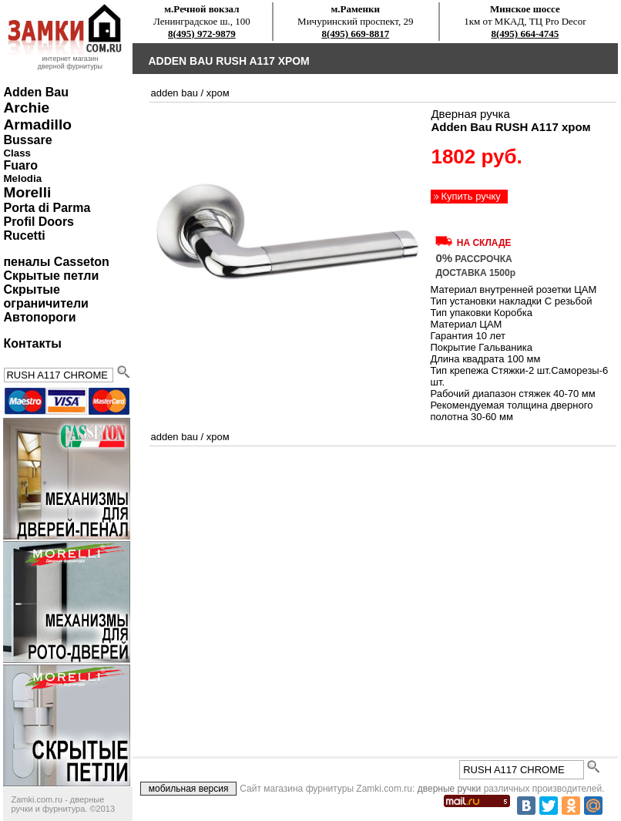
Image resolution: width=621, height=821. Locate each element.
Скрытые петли (51, 275)
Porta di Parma (46, 207)
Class (17, 153)
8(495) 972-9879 (202, 33)
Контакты (32, 343)
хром (218, 93)
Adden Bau (35, 92)
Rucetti (24, 235)
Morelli (27, 192)
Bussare (27, 139)
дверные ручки (450, 788)
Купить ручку (470, 196)
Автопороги (39, 317)
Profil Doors (38, 221)
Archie (26, 107)
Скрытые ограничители (45, 296)
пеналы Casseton (56, 261)
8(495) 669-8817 (355, 33)
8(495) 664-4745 (525, 33)
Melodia (22, 178)
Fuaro (20, 165)
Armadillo (37, 124)
